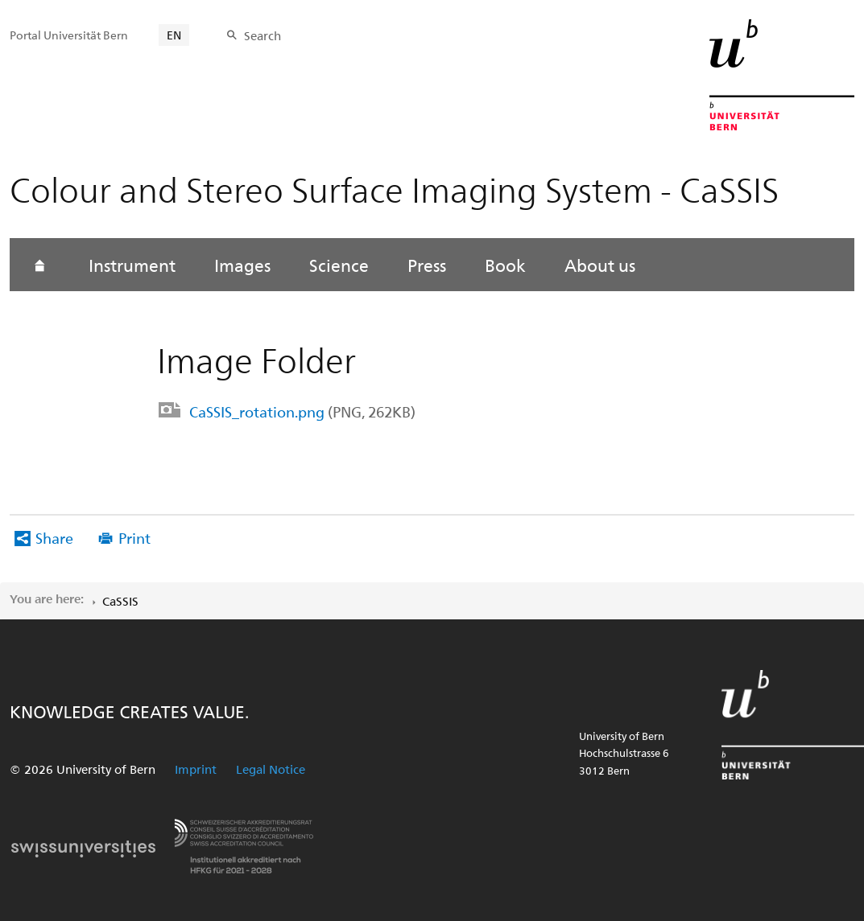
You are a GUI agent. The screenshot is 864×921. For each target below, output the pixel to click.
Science (339, 264)
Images (242, 264)
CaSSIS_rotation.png (302, 411)
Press (426, 264)
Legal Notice (270, 769)
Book (505, 264)
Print (134, 538)
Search (262, 35)
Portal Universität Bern (69, 35)
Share (54, 538)
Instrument (132, 264)
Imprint (196, 769)
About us (599, 264)
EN (174, 35)
